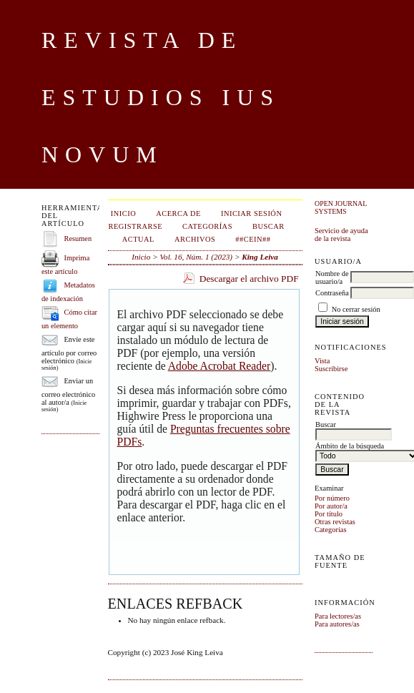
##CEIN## (252, 239)
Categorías (330, 530)
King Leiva (260, 256)
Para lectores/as (338, 616)
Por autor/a (331, 506)
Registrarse (136, 226)
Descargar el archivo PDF (249, 278)
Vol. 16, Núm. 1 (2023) (195, 256)
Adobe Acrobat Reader (219, 366)
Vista (322, 361)
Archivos (194, 239)
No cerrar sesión (356, 309)
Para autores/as (337, 624)
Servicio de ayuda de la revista (341, 234)
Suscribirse (331, 369)
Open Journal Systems (341, 207)
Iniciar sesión (251, 213)
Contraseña (332, 293)
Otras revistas (335, 522)
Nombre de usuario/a (331, 277)
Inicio (123, 213)
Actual (138, 239)
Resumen (78, 238)
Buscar (268, 226)
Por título (328, 514)
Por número (332, 498)
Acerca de (178, 213)
